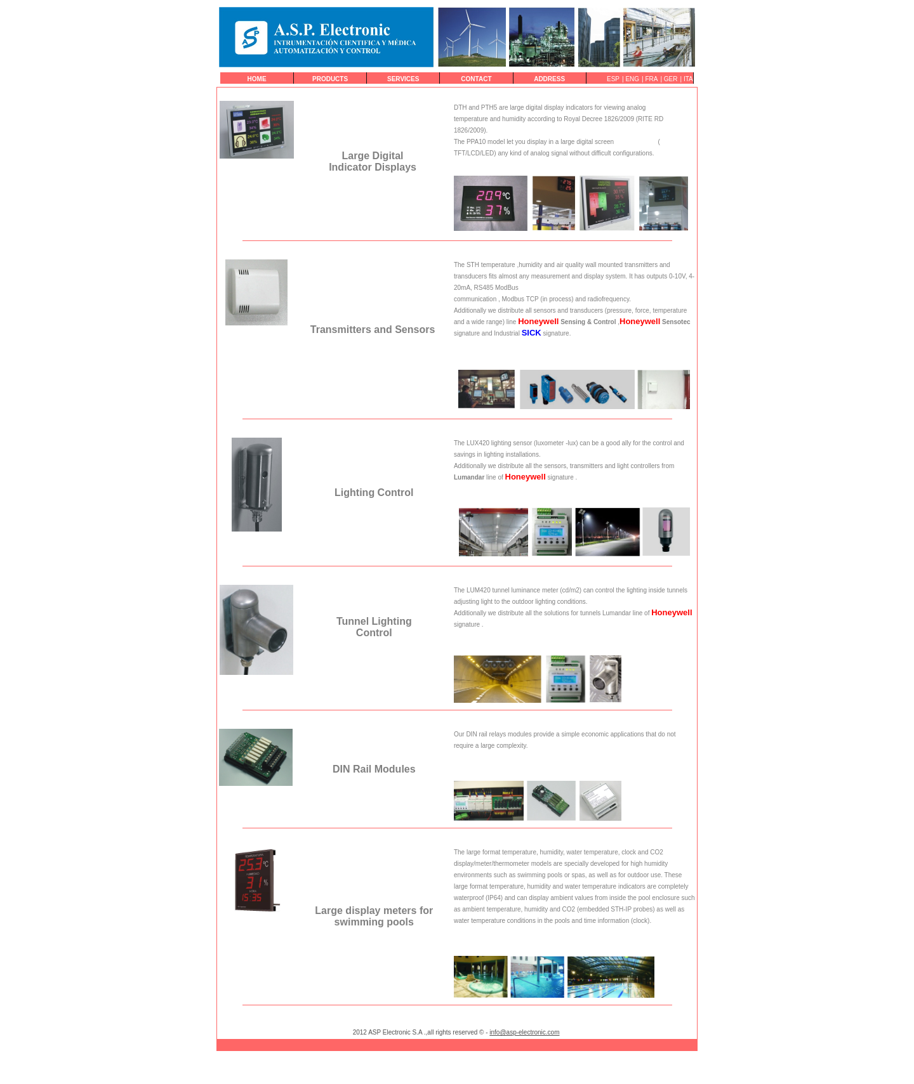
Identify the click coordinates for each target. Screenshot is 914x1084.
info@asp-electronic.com (524, 1032)
